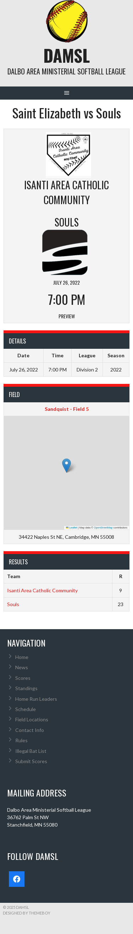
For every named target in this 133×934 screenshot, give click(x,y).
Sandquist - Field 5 (67, 409)
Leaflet (71, 527)
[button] (66, 465)
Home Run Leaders (36, 699)
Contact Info (29, 730)
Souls (13, 604)
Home (21, 657)
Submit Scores (31, 761)
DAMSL (66, 55)
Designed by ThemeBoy (26, 913)
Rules (21, 740)
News (21, 667)
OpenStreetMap (103, 527)
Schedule (25, 709)
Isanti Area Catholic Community (42, 590)
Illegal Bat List (30, 751)
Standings (26, 688)
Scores (23, 678)
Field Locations (31, 719)
